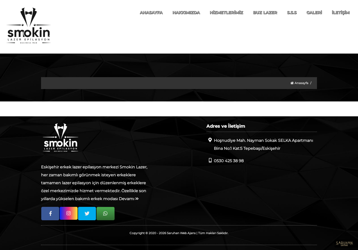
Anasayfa (299, 83)
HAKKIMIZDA (186, 12)
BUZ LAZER (265, 12)
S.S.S (291, 12)
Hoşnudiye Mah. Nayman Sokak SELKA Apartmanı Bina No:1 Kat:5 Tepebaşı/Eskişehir (259, 144)
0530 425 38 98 (225, 160)
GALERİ (314, 12)
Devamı (129, 198)
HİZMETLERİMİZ (226, 12)
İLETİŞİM (340, 12)
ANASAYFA (151, 12)
